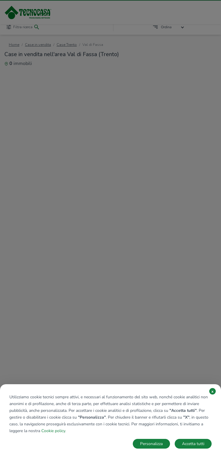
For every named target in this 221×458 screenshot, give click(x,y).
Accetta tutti (193, 444)
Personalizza (151, 444)
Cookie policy (53, 431)
